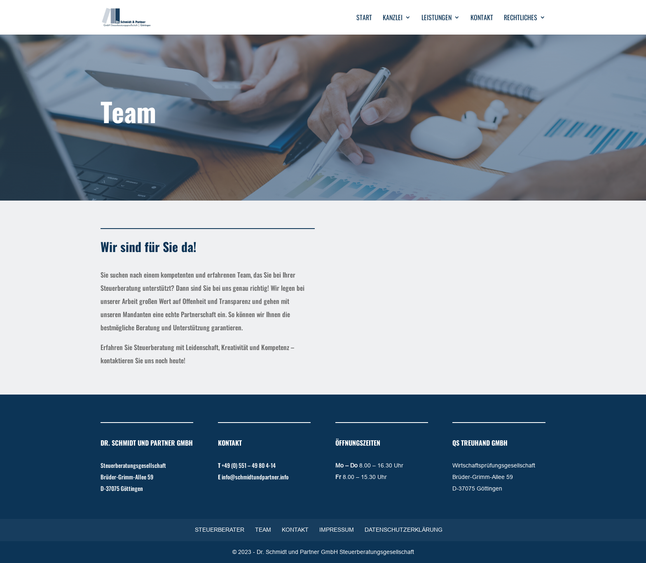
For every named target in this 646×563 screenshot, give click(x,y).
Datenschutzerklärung (403, 529)
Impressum (336, 529)
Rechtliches (520, 18)
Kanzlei (393, 18)
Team (263, 529)
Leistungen (436, 18)
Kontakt (481, 18)
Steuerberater (219, 529)
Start (364, 18)
